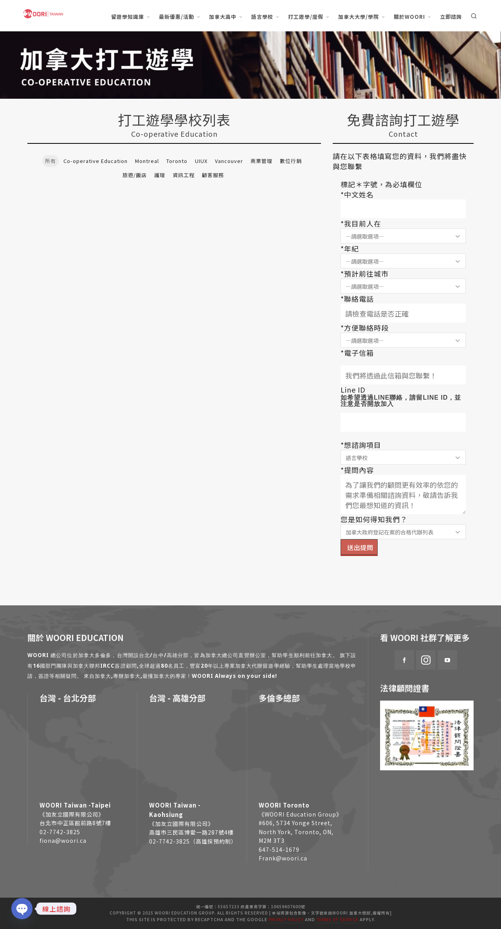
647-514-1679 (279, 849)
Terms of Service (337, 920)
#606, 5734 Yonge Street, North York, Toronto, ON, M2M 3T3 (296, 831)
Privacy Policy (286, 920)
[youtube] (447, 660)
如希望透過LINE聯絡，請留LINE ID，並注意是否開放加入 (401, 401)
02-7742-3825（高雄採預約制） (193, 841)
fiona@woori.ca (63, 840)
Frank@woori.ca (283, 858)
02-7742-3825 (60, 832)
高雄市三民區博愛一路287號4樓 (191, 832)
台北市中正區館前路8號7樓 (75, 823)
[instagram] (426, 660)
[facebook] (404, 660)
